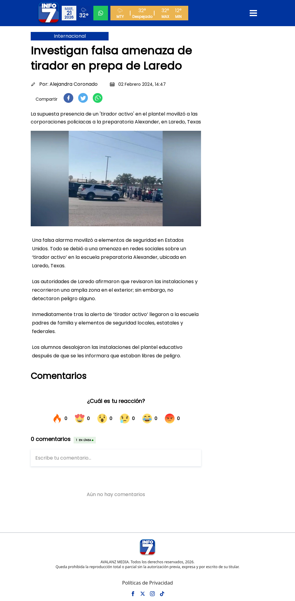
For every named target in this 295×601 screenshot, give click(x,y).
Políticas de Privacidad (147, 582)
